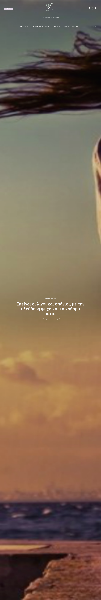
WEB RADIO (75, 27)
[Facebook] (89, 9)
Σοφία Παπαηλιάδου (56, 319)
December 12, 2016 (44, 319)
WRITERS (66, 27)
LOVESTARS (57, 27)
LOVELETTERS (24, 27)
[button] (96, 26)
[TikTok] (95, 9)
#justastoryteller (38, 27)
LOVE (55, 298)
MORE (47, 27)
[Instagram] (92, 9)
